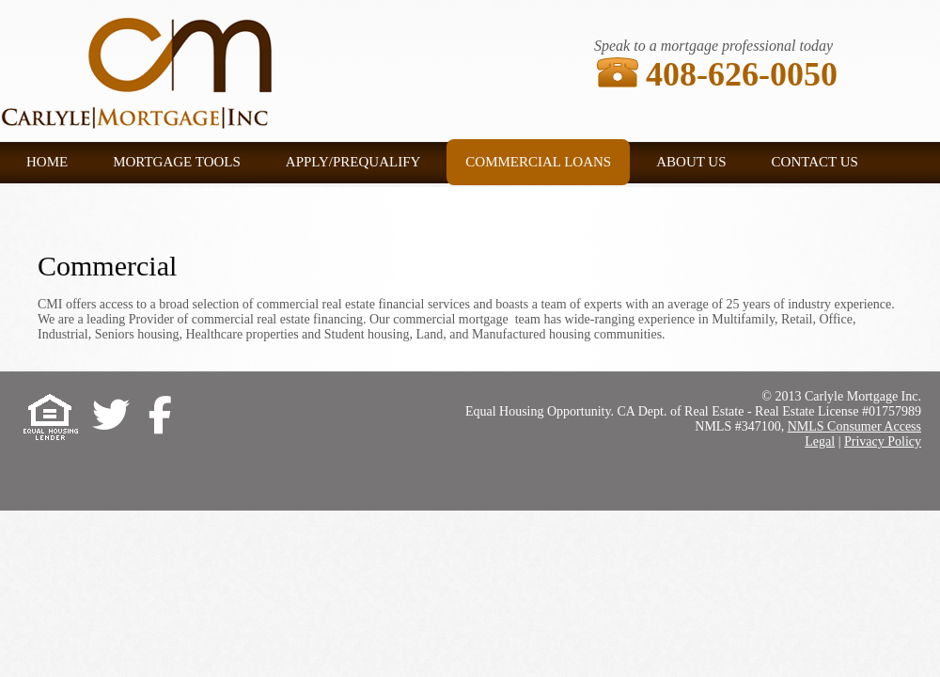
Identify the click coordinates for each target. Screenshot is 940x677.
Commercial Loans (538, 161)
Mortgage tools (177, 161)
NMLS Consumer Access (854, 426)
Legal (820, 441)
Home (47, 161)
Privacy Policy (882, 441)
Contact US (815, 161)
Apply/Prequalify (353, 161)
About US (691, 161)
